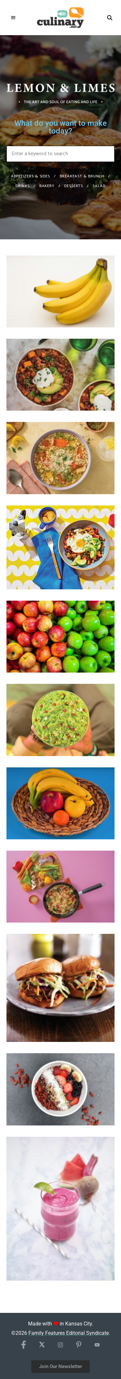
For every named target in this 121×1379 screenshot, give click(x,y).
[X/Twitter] (42, 1347)
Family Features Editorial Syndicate (68, 1333)
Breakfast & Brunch (82, 176)
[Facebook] (24, 1345)
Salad (99, 186)
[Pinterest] (79, 1346)
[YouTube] (97, 1347)
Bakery (47, 186)
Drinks (22, 186)
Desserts (73, 186)
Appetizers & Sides (30, 176)
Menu (13, 17)
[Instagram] (60, 1347)
